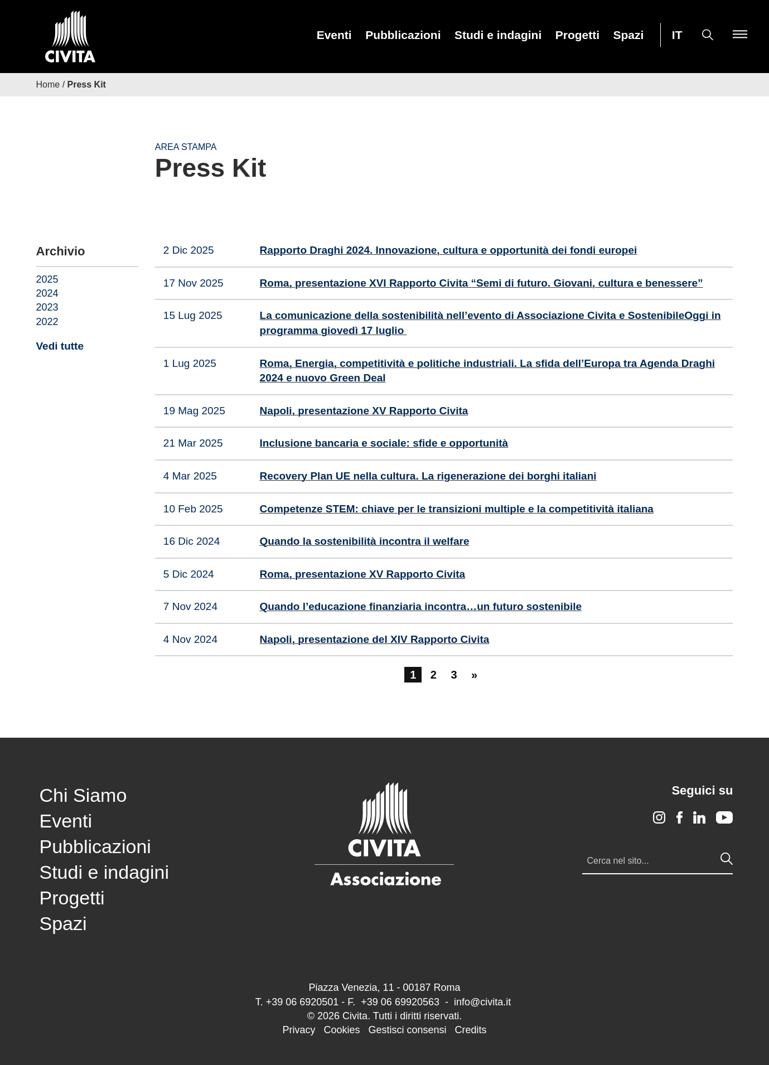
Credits (471, 1029)
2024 (47, 293)
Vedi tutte (60, 346)
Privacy (298, 1029)
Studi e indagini (497, 35)
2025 (47, 279)
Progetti (577, 35)
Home (48, 84)
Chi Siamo (83, 795)
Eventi (334, 35)
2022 (47, 321)
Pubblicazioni (403, 35)
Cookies (341, 1029)
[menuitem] (334, 35)
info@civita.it (482, 1002)
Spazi (628, 35)
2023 (47, 307)
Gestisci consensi (407, 1029)
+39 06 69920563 (400, 1002)
